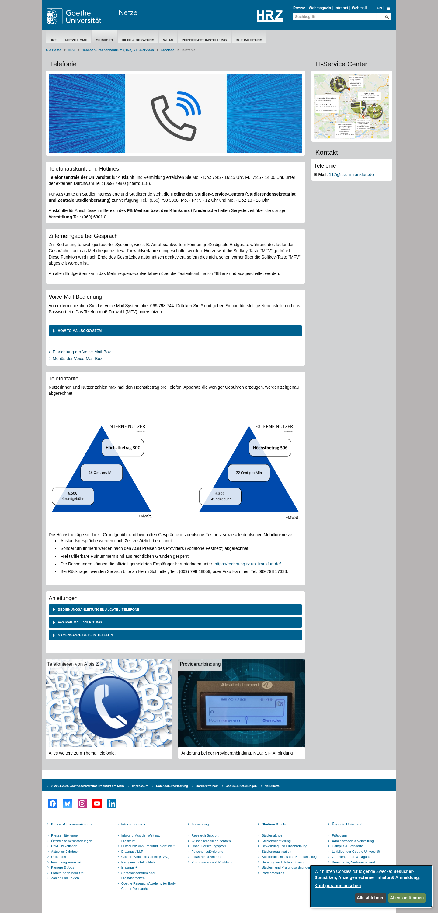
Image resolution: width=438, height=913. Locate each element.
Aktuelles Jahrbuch (65, 851)
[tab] (175, 330)
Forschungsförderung (208, 851)
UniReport (58, 857)
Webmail (359, 8)
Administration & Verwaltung (353, 841)
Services (104, 40)
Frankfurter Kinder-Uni (67, 873)
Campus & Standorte (347, 846)
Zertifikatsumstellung (204, 40)
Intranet (341, 8)
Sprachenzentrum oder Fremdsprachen (138, 875)
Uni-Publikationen (64, 846)
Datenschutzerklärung (172, 786)
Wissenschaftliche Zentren (211, 841)
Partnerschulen (273, 873)
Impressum (140, 786)
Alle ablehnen (370, 897)
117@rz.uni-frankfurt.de (351, 174)
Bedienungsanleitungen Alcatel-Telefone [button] (98, 609)
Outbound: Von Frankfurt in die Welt (148, 846)
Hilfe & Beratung (138, 40)
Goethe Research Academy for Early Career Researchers (148, 886)
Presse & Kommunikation (71, 824)
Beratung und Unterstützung (283, 862)
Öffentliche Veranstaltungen (71, 841)
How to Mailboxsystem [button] (80, 330)
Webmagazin (320, 8)
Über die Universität (347, 824)
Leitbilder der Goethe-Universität (356, 851)
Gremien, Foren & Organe (351, 857)
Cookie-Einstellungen (241, 786)
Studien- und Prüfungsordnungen (286, 867)
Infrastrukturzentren (206, 857)
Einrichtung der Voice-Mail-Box (82, 351)
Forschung (200, 824)
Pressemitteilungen (65, 835)
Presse (299, 8)
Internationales (133, 824)
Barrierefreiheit (207, 786)
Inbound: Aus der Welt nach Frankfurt (141, 838)
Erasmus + (129, 867)
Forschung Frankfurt (66, 862)
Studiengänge (272, 835)
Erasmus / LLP (132, 851)
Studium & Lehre (275, 824)
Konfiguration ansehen (338, 885)
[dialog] (371, 886)
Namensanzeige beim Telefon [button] (85, 635)
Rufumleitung (249, 40)
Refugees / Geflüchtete (138, 862)
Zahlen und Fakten (65, 878)
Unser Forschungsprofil (209, 846)
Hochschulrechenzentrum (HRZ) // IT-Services (118, 50)
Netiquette (272, 786)
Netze (128, 12)
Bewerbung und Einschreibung (284, 846)
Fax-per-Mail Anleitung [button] (79, 622)
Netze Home (76, 40)
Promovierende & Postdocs (212, 862)
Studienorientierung (276, 841)
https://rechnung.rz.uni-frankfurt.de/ (247, 563)
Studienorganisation (276, 851)
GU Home (53, 50)
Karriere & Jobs (62, 867)
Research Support (205, 835)
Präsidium (339, 835)
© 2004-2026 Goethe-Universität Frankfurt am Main (87, 786)
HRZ (53, 40)
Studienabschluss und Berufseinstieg (289, 857)
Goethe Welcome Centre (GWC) (145, 857)
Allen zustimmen (407, 897)
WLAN (168, 40)
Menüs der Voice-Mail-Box (77, 358)
